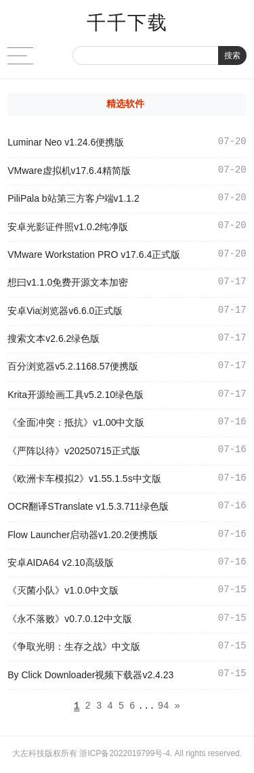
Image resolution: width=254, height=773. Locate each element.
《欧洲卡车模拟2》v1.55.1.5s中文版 (84, 478)
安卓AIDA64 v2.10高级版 (60, 562)
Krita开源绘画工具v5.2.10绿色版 (75, 394)
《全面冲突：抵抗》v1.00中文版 (75, 422)
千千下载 (127, 22)
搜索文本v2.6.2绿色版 (53, 338)
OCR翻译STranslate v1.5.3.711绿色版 (88, 506)
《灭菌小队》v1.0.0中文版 (63, 590)
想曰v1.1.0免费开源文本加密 (67, 282)
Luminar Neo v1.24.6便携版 (65, 142)
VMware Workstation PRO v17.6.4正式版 (93, 254)
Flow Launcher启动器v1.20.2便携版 (82, 534)
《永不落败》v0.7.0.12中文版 (69, 618)
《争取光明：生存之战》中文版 (73, 646)
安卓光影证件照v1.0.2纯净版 (67, 226)
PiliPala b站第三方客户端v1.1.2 (73, 198)
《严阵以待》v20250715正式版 (73, 450)
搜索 (232, 55)
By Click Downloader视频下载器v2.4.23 (90, 674)
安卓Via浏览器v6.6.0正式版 (65, 310)
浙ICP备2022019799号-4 (124, 755)
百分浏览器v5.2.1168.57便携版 (72, 366)
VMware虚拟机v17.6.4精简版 (68, 170)
